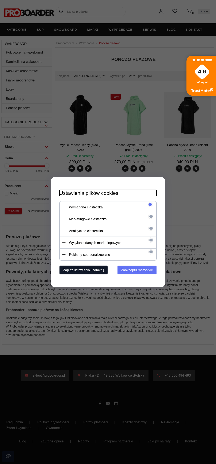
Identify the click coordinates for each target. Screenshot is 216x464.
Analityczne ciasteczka (86, 231)
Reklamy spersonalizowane (89, 254)
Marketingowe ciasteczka (88, 219)
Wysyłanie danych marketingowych (95, 242)
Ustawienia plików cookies (88, 193)
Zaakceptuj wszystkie (137, 270)
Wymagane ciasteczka (86, 207)
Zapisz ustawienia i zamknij (83, 270)
